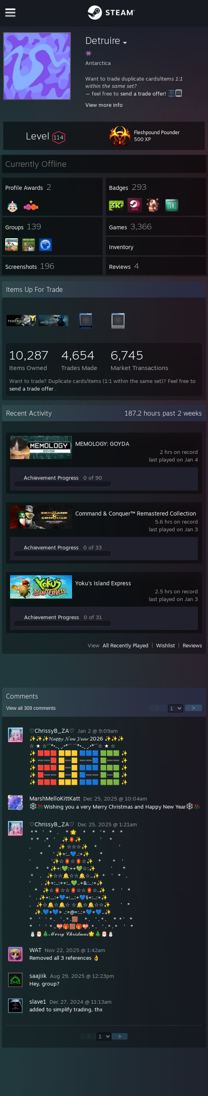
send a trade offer (31, 388)
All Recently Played (125, 645)
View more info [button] (104, 105)
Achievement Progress (51, 477)
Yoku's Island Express (103, 583)
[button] (45, 136)
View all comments (31, 708)
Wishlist (165, 645)
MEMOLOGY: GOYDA (102, 443)
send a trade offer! (143, 93)
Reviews (192, 645)
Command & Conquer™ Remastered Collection (135, 513)
